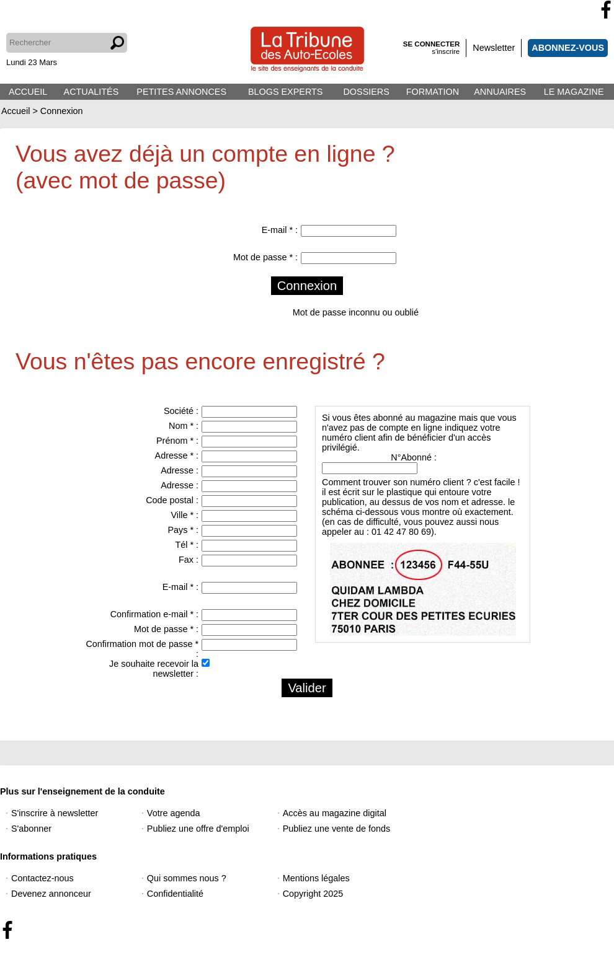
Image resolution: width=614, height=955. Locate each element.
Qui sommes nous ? (186, 878)
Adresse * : (176, 455)
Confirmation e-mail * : (154, 614)
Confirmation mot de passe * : (142, 649)
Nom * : (183, 426)
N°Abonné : (414, 457)
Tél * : (186, 545)
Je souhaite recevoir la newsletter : (153, 669)
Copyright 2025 (313, 894)
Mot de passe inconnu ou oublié (356, 312)
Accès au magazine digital (334, 813)
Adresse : (179, 470)
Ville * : (184, 515)
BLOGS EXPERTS (285, 92)
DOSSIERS (366, 92)
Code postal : (172, 500)
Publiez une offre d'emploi (198, 829)
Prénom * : (177, 441)
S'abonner (31, 829)
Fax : (188, 560)
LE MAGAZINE (574, 92)
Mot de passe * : (265, 257)
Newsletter (494, 48)
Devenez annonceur (51, 894)
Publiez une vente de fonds (337, 829)
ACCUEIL (28, 92)
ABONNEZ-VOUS (568, 48)
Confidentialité (175, 894)
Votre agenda (173, 813)
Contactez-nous (42, 878)
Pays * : (182, 530)
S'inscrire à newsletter (54, 813)
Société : (181, 411)
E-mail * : (280, 230)
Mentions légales (316, 878)
